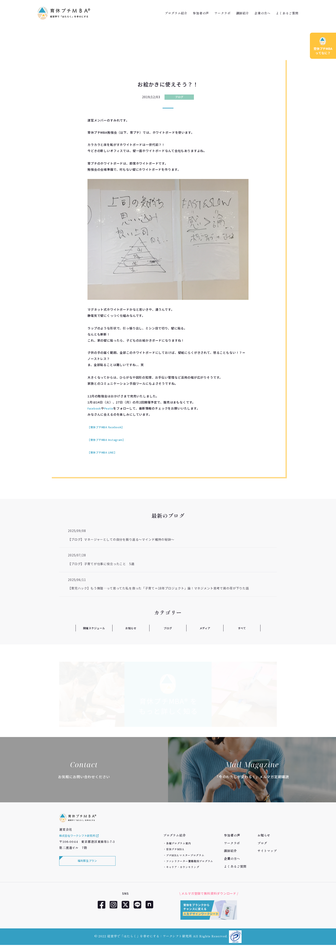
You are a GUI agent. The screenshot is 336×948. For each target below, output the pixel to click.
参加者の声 (201, 13)
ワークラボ (222, 13)
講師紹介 (242, 13)
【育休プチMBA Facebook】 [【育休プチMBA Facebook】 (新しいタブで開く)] (108, 427)
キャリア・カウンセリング (182, 867)
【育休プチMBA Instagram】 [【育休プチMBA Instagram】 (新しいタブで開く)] (109, 439)
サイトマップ (267, 850)
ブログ (179, 97)
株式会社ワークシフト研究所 (82, 841)
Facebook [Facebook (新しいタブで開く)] (95, 408)
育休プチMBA (175, 849)
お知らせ (130, 628)
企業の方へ (262, 13)
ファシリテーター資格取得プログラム (189, 861)
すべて (242, 628)
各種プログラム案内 (178, 843)
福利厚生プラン (86, 867)
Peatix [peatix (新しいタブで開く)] (112, 408)
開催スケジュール (94, 628)
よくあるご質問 (287, 13)
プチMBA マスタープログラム (185, 855)
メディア (204, 628)
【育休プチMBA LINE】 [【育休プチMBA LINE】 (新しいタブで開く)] (104, 452)
